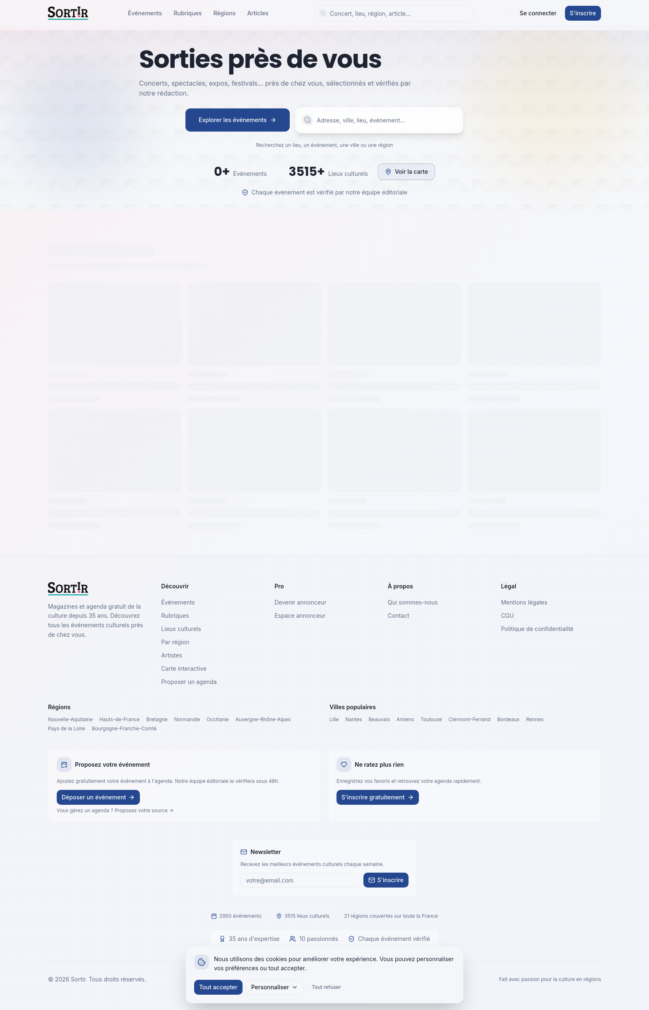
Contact (398, 615)
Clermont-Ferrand (469, 719)
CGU (507, 615)
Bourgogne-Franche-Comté (124, 728)
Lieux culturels (181, 628)
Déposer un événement (98, 797)
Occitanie (218, 719)
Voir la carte (406, 171)
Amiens (405, 719)
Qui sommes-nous (413, 602)
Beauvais (379, 719)
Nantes (354, 719)
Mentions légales (524, 602)
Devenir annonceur (300, 602)
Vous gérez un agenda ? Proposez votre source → (115, 810)
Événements (145, 13)
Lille (334, 719)
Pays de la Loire (66, 728)
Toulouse (431, 719)
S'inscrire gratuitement (377, 797)
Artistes (172, 655)
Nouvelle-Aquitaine (70, 719)
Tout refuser (326, 987)
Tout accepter (218, 987)
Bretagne (156, 719)
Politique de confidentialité (537, 628)
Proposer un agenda (189, 681)
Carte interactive (184, 668)
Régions (224, 13)
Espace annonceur (299, 615)
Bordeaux (508, 719)
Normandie (187, 719)
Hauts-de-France (119, 719)
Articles (257, 13)
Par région (175, 641)
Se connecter (538, 13)
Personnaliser (274, 987)
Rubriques (187, 13)
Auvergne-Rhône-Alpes (263, 719)
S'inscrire (583, 13)
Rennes (534, 719)
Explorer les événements (237, 119)
